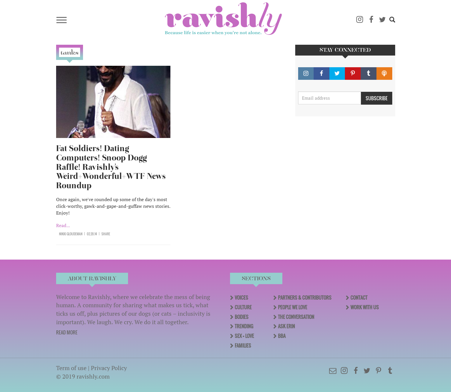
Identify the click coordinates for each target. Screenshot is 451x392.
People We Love (292, 307)
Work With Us (364, 307)
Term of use (71, 368)
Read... (63, 225)
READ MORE (66, 332)
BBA (282, 335)
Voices (241, 297)
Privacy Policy (109, 368)
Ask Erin (286, 326)
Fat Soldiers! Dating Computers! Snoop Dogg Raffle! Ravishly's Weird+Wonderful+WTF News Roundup (111, 167)
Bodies (241, 316)
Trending (244, 326)
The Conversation (296, 316)
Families (243, 345)
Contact (358, 297)
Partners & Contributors (304, 297)
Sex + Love (244, 335)
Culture (243, 307)
